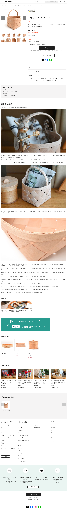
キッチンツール (12, 95)
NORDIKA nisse (21, 425)
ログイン (36, 425)
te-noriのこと (54, 425)
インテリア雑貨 (5, 425)
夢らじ (19, 455)
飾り (52, 430)
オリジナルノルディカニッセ (8, 448)
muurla (19, 445)
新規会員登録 (37, 427)
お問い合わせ (47, 48)
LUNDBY (20, 448)
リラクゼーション (5, 432)
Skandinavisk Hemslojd (12, 5)
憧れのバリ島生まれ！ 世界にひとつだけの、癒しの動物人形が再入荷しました (58, 382)
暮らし (52, 437)
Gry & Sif (20, 427)
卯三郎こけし (21, 430)
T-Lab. (19, 450)
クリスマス (4, 445)
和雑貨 (2, 443)
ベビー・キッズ (5, 437)
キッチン (19, 5)
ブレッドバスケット (5, 351)
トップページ (3, 5)
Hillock (19, 443)
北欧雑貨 (5, 93)
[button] (3, 18)
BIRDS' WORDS (21, 458)
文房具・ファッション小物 (7, 435)
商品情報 (53, 427)
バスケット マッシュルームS (6, 411)
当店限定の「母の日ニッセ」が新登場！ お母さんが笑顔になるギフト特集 (25, 382)
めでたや (20, 453)
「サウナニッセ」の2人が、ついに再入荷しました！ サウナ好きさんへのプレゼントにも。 (41, 382)
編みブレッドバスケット (19, 351)
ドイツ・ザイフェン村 (23, 435)
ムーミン (3, 450)
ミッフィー (4, 453)
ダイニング (4, 427)
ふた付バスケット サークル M (33, 352)
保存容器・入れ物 (26, 5)
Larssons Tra (21, 437)
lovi (18, 432)
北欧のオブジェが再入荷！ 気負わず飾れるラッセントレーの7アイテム (8, 382)
